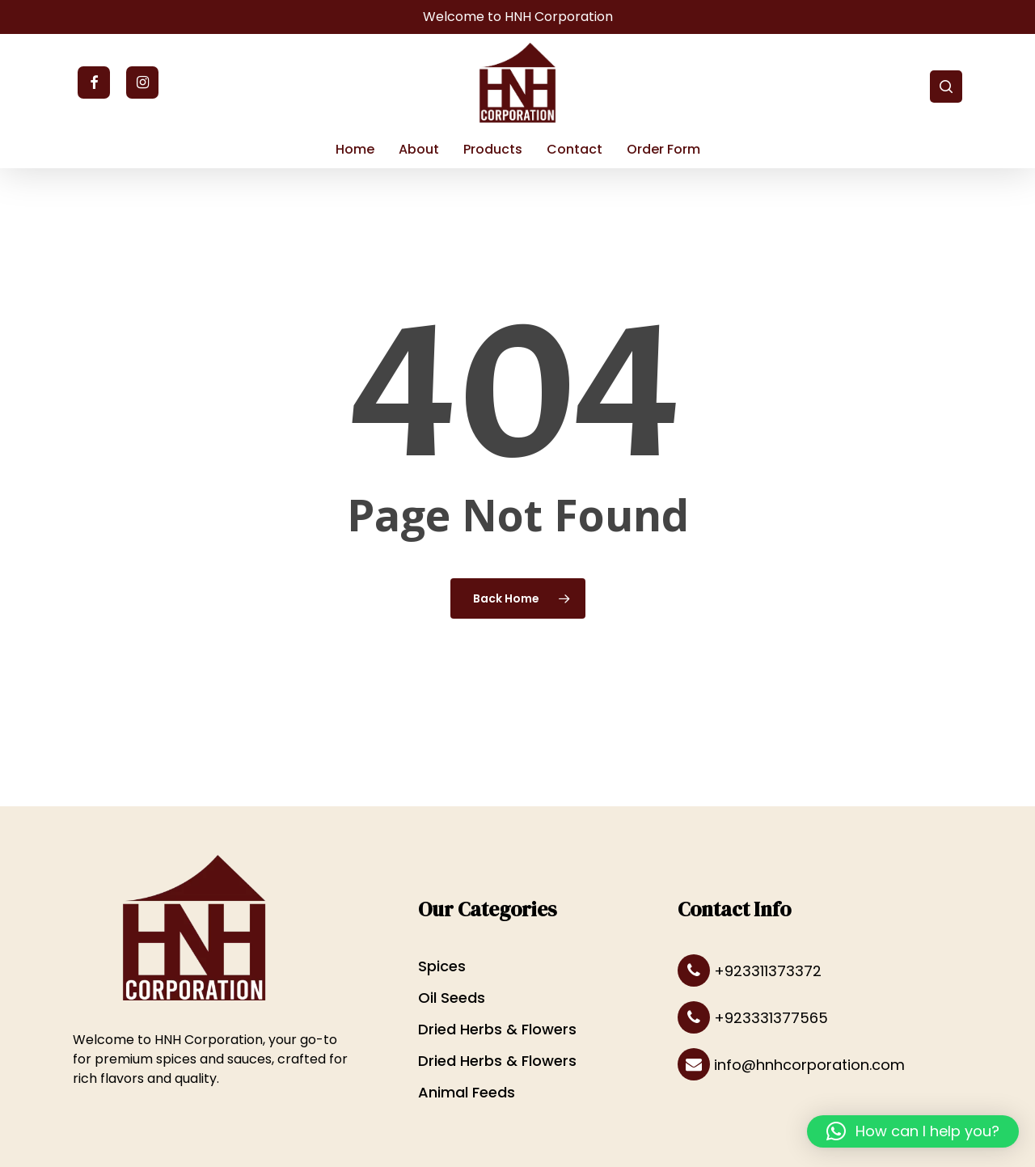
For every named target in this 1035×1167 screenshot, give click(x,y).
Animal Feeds (466, 1092)
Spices (442, 966)
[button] (913, 1131)
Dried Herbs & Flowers (497, 1029)
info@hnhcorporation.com (791, 1065)
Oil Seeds (451, 997)
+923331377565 (753, 1018)
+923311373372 (750, 971)
